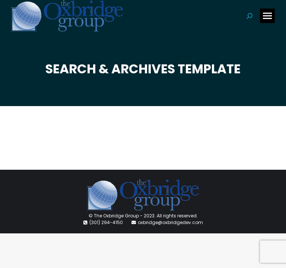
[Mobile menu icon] (267, 16)
